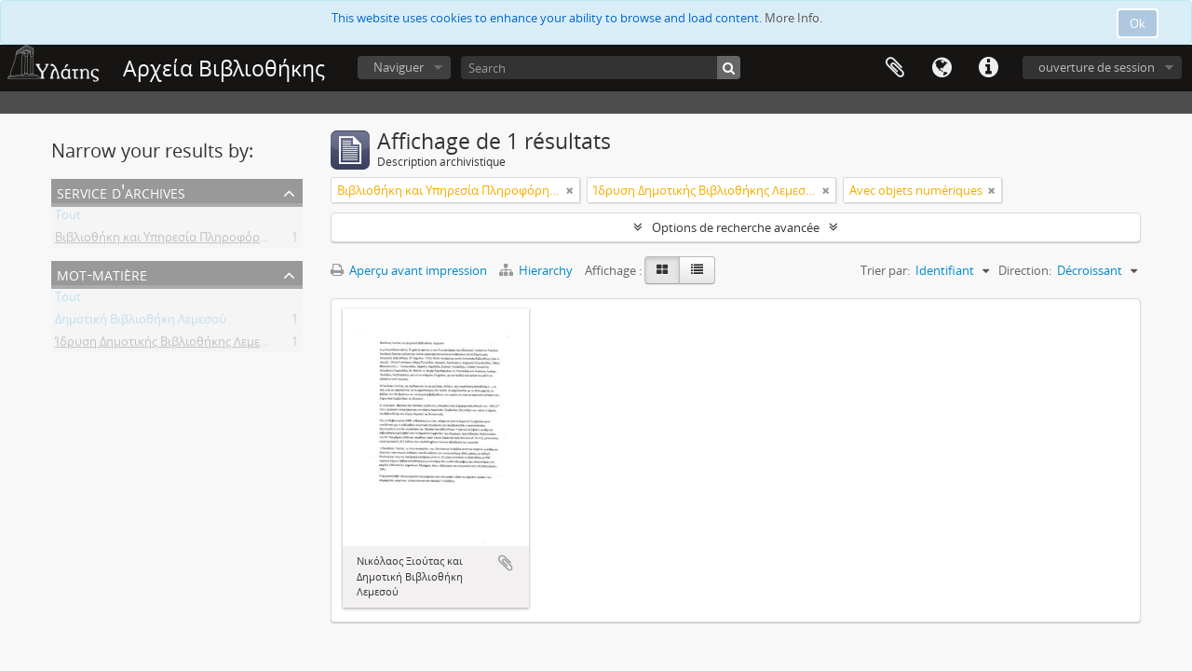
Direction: (1024, 270)
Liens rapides (988, 68)
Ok (1137, 23)
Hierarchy (537, 270)
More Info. (793, 17)
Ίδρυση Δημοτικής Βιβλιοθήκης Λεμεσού (168, 344)
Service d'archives (121, 191)
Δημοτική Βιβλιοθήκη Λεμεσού (140, 322)
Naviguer (398, 67)
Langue (941, 68)
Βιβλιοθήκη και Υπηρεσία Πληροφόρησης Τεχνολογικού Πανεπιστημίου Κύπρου (280, 240)
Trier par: (885, 270)
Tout (68, 218)
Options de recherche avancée (736, 227)
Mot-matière (102, 273)
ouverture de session (1096, 67)
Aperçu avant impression (409, 270)
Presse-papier (895, 68)
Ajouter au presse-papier (505, 563)
